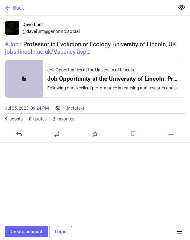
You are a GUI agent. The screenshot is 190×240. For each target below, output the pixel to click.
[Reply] (19, 134)
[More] (171, 134)
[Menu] (179, 231)
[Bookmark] (133, 134)
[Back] (86, 8)
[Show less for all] (181, 7)
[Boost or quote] (57, 134)
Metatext (75, 108)
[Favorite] (95, 134)
